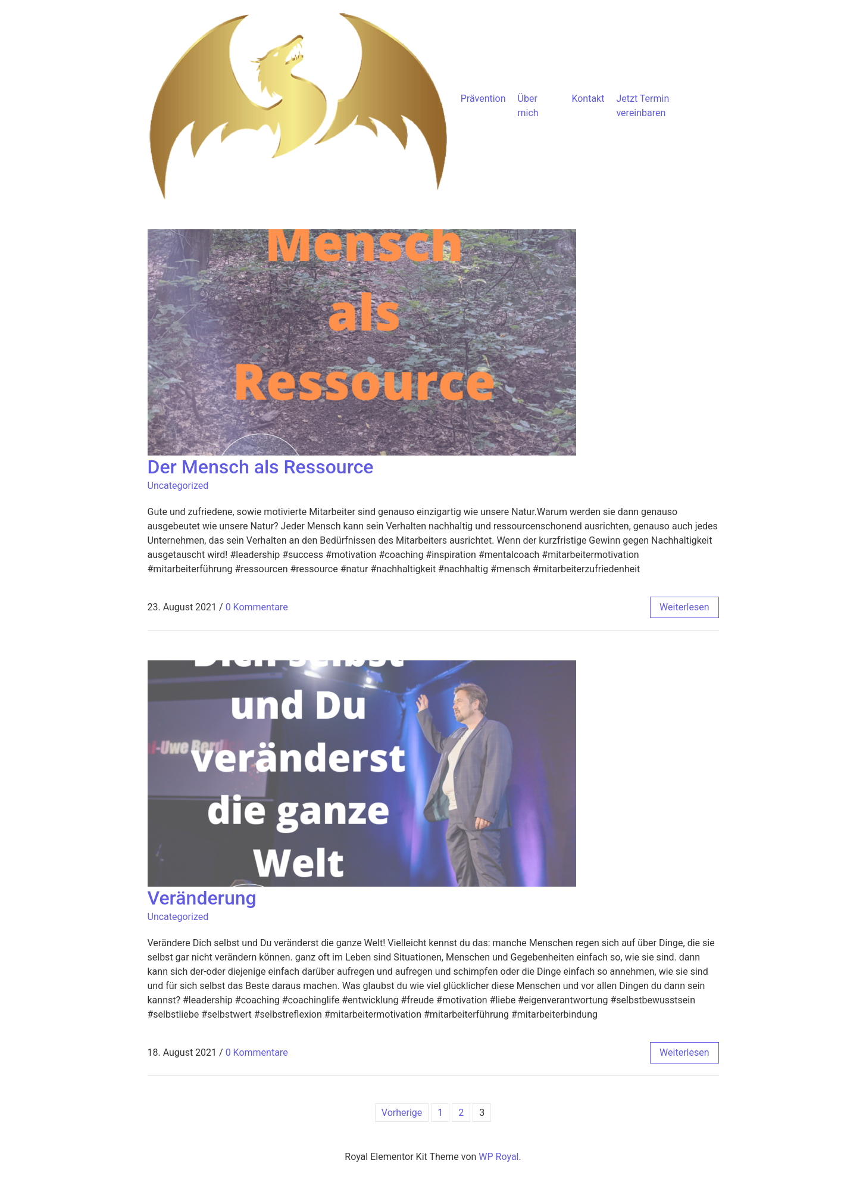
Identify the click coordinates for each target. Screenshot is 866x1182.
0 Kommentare (257, 607)
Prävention (483, 98)
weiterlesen (684, 607)
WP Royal (498, 1156)
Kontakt (587, 98)
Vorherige (402, 1112)
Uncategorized (178, 485)
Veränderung (202, 898)
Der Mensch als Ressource (261, 467)
